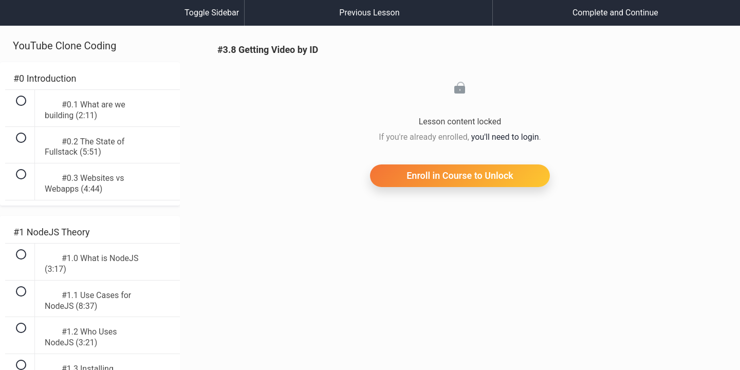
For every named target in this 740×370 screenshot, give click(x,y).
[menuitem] (90, 23)
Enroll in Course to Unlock (459, 175)
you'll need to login (505, 137)
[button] (18, 18)
